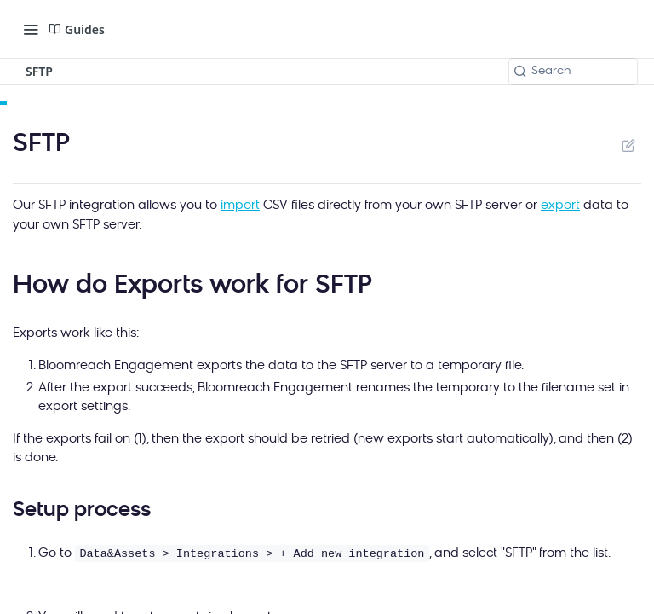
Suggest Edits (628, 145)
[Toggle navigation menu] (30, 29)
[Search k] (573, 71)
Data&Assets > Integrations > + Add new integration (251, 553)
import (240, 206)
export (560, 206)
